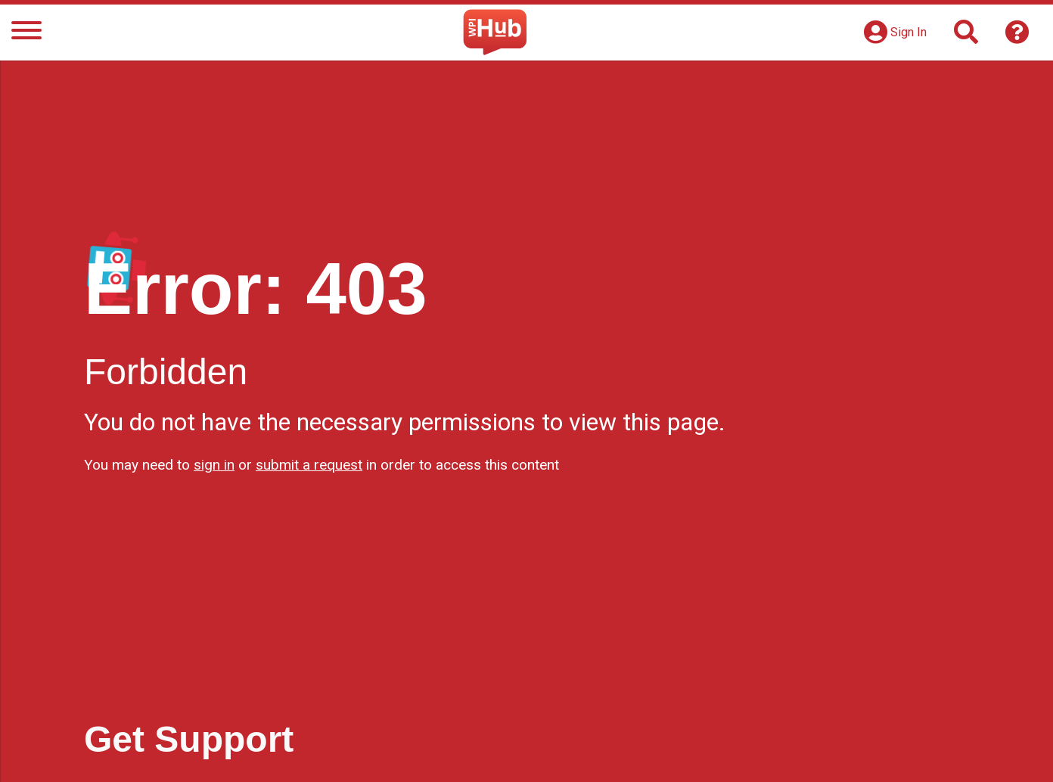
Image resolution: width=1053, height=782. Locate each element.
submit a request (309, 464)
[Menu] (26, 33)
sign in (214, 464)
